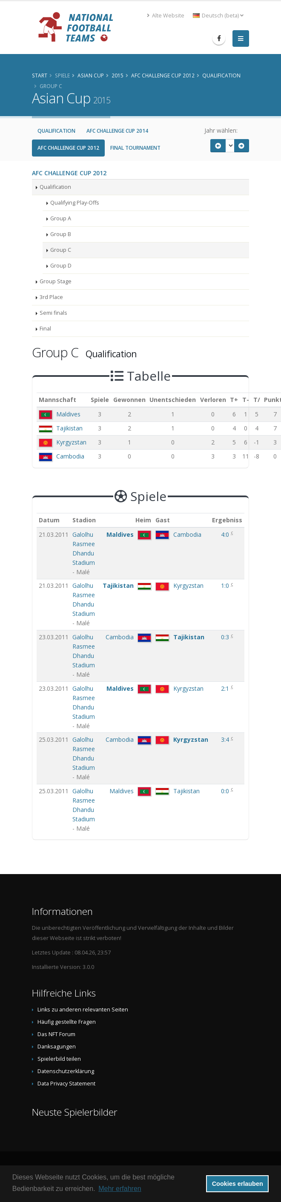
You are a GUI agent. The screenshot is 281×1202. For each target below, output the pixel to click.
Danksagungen (56, 1046)
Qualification (56, 130)
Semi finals (53, 312)
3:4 (226, 739)
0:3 (226, 637)
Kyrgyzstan (71, 442)
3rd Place (51, 297)
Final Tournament (135, 147)
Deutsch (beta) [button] (218, 15)
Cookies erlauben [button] (237, 1183)
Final (45, 328)
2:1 (226, 688)
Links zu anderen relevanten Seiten (82, 1009)
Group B (60, 234)
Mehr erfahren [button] (119, 1188)
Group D (61, 265)
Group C (60, 250)
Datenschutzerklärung (65, 1071)
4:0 (226, 534)
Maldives (68, 414)
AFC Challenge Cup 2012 (68, 147)
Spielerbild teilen (59, 1058)
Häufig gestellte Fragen (66, 1021)
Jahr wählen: (221, 130)
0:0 (226, 791)
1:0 (226, 585)
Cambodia (70, 456)
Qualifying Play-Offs (74, 202)
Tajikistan (69, 428)
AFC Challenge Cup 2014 (117, 130)
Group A (60, 218)
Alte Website (165, 15)
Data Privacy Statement (66, 1083)
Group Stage (56, 281)
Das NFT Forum (56, 1034)
